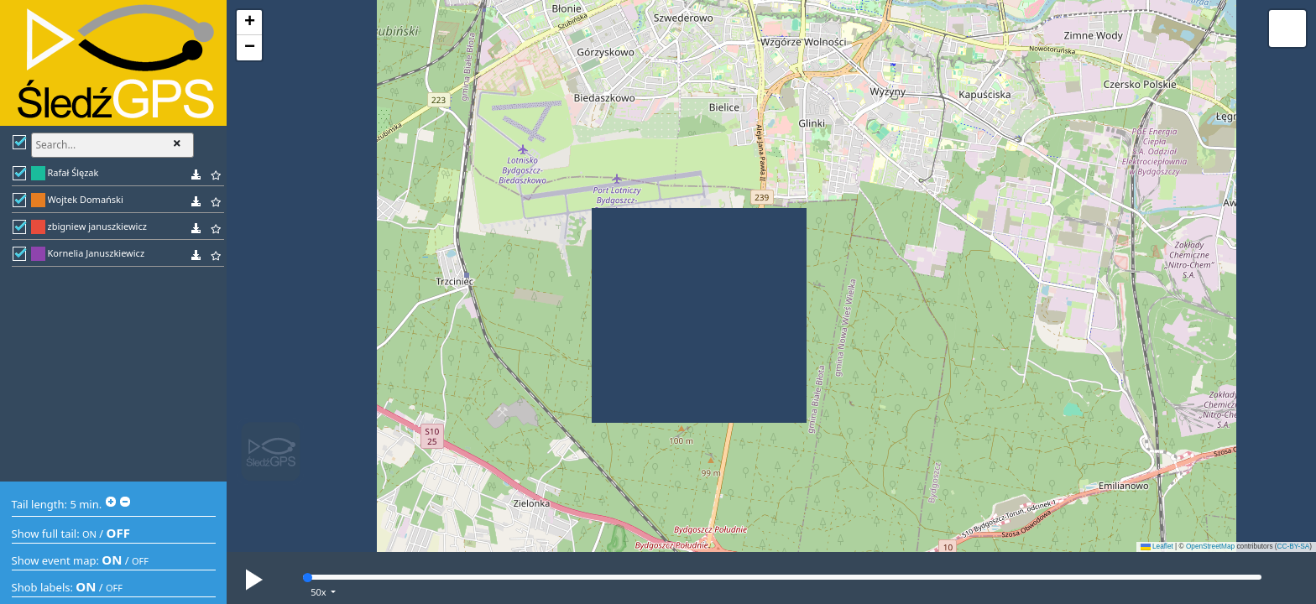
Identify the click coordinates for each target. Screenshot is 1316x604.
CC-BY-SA (1293, 546)
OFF (118, 532)
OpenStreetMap (1210, 546)
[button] (249, 22)
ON (89, 534)
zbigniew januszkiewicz (97, 226)
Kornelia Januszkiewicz (96, 253)
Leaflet (1157, 546)
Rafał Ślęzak (73, 172)
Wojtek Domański (85, 199)
